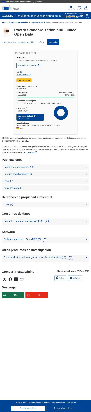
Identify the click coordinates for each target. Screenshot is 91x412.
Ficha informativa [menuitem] (9, 42)
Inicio (4, 22)
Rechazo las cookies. (63, 408)
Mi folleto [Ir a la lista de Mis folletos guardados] (75, 278)
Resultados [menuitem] (53, 42)
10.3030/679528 (22, 75)
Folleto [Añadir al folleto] (60, 277)
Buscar (86, 8)
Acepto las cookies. (28, 408)
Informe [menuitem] (41, 42)
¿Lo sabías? (38, 2)
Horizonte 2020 (37, 22)
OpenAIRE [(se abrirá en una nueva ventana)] (30, 152)
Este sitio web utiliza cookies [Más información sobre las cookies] (27, 402)
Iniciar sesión (71, 8)
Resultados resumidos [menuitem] (26, 42)
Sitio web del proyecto (29, 65)
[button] (79, 8)
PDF (39, 295)
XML (15, 295)
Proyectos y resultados (18, 22)
